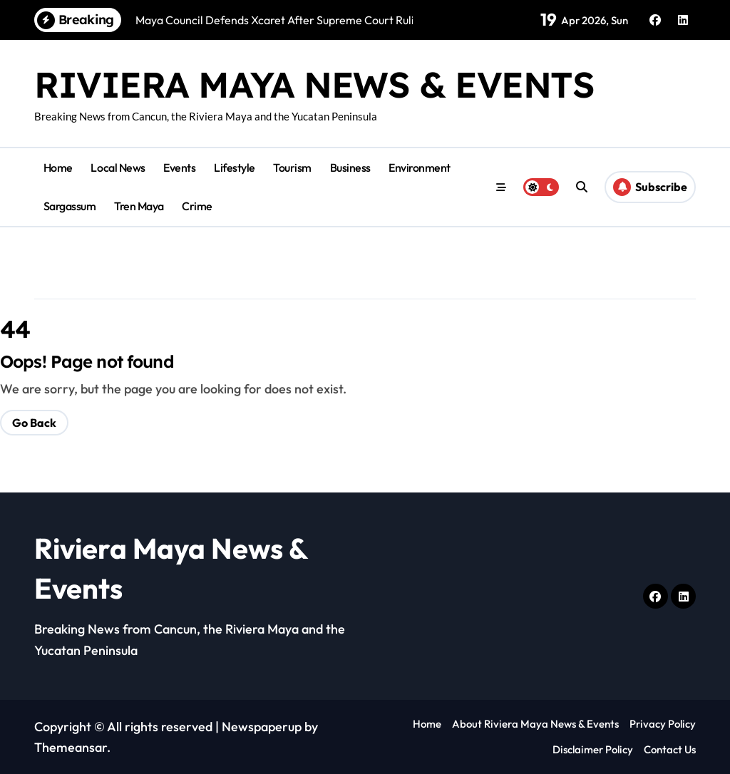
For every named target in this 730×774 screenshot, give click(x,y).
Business (350, 167)
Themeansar (70, 747)
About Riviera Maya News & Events (535, 724)
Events (179, 167)
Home (58, 167)
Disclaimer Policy (592, 749)
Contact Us (670, 749)
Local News (118, 167)
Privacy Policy (662, 724)
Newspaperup (262, 726)
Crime (197, 206)
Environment (420, 167)
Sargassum (69, 206)
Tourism (292, 167)
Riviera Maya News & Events (314, 84)
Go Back (34, 423)
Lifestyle (234, 167)
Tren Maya (139, 206)
